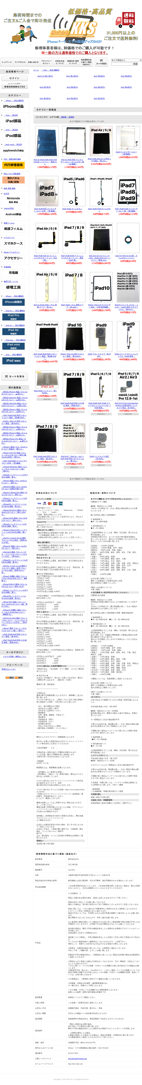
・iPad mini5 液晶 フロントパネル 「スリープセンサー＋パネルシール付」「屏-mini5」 (14, 554)
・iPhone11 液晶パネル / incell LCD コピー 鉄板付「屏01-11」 (14, 448)
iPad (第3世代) (45, 98)
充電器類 (14, 271)
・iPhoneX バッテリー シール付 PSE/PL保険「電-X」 (14, 525)
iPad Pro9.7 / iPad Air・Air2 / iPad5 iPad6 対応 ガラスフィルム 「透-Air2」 (72, 458)
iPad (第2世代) (72, 98)
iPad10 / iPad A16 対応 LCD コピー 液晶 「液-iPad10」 (72, 355)
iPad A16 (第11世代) (45, 76)
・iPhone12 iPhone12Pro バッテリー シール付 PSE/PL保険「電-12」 (14, 532)
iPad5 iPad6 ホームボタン (72, 209)
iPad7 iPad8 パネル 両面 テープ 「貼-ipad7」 (72, 306)
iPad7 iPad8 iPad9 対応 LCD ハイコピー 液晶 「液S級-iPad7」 (45, 356)
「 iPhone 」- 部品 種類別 (14, 105)
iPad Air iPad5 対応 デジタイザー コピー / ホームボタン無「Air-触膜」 (72, 162)
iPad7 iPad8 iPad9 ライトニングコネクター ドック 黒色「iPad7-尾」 (72, 258)
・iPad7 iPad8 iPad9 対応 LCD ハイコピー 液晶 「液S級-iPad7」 (14, 416)
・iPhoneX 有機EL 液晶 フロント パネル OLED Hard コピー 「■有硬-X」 (14, 578)
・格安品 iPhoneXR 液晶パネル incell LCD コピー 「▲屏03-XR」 (14, 404)
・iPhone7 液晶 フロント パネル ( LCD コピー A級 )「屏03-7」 (14, 629)
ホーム (36, 70)
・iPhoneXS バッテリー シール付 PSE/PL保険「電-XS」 (14, 561)
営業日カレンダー (8, 669)
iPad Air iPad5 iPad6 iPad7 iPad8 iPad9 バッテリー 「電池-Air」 (45, 162)
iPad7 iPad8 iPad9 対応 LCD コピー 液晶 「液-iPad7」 (45, 457)
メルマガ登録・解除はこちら (14, 656)
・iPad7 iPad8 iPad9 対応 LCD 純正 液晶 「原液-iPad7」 (14, 641)
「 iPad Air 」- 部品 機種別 (14, 330)
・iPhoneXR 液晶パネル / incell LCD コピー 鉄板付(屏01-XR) (14, 488)
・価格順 (63, 117)
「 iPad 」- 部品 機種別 (14, 359)
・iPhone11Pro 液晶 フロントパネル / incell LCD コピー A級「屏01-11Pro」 (14, 604)
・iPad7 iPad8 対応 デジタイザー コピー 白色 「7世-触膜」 (14, 462)
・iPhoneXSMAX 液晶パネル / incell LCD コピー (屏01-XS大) (14, 585)
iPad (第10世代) (72, 76)
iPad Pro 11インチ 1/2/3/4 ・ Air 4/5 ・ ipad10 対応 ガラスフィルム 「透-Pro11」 (126, 307)
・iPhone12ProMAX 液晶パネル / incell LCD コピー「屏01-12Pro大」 (14, 512)
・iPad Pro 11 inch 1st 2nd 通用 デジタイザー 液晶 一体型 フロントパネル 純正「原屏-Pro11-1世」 (14, 569)
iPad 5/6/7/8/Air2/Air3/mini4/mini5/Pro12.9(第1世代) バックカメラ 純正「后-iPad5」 (126, 405)
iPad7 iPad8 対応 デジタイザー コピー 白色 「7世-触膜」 (45, 210)
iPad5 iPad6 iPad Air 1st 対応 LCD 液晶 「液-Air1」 (99, 160)
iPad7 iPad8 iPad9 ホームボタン (99, 210)
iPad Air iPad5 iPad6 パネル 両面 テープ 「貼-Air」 (45, 306)
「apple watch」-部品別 (14, 149)
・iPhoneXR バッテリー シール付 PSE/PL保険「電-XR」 (13, 597)
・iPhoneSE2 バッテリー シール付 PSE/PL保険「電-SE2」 (13, 505)
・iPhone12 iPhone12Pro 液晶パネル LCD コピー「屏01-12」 (14, 493)
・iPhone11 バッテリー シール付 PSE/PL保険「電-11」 (14, 499)
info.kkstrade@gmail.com (77, 1059)
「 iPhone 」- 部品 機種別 (14, 301)
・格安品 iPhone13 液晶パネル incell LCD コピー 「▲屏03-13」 (14, 434)
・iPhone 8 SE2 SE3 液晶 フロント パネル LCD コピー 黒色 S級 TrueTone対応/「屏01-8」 (13, 455)
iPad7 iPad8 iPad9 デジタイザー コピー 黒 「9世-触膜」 (126, 210)
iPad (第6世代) (72, 87)
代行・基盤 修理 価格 (14, 164)
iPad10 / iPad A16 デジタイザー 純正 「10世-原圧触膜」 (99, 306)
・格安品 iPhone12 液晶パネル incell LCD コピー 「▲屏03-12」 (14, 428)
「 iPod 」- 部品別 (14, 134)
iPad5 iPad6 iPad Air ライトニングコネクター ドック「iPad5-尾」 (45, 258)
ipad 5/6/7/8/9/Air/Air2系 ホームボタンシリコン (126, 257)
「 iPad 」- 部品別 (14, 120)
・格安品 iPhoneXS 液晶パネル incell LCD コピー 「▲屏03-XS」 (14, 399)
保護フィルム (14, 228)
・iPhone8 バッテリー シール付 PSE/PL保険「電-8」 (14, 476)
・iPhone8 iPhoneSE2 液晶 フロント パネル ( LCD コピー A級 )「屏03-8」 (14, 469)
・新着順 (70, 117)
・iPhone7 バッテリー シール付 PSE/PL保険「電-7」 (14, 591)
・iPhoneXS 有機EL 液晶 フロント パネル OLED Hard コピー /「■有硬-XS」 (14, 612)
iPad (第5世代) (99, 87)
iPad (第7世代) (45, 87)
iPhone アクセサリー (14, 257)
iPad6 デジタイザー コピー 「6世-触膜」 (126, 153)
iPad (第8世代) (126, 76)
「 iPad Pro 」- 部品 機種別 (14, 315)
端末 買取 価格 (9, 188)
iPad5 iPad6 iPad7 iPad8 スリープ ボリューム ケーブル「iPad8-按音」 (99, 405)
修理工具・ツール (14, 286)
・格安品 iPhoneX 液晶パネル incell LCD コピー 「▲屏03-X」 (14, 393)
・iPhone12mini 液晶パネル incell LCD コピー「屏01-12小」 (14, 519)
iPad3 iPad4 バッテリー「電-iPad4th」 (45, 392)
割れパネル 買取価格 (14, 178)
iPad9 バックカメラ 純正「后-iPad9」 (99, 457)
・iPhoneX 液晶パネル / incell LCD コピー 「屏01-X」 (14, 482)
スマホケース (14, 242)
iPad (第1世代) (99, 98)
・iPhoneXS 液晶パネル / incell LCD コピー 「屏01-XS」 (14, 547)
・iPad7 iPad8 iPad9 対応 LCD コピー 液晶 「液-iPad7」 (14, 635)
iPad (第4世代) (126, 87)
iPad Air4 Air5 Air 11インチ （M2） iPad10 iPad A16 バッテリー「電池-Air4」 (99, 258)
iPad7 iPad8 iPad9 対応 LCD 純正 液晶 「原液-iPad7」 (72, 404)
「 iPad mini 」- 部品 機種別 (14, 345)
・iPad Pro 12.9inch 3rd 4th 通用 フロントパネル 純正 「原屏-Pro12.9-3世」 (14, 540)
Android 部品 (14, 213)
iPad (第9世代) (99, 76)
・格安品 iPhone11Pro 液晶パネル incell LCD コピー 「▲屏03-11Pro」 (14, 441)
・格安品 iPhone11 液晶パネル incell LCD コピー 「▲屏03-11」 (14, 410)
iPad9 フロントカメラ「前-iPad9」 (99, 355)
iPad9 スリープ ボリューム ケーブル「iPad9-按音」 (126, 355)
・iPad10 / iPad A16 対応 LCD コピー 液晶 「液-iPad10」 (14, 422)
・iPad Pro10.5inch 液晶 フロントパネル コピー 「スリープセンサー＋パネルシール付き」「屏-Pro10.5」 (14, 621)
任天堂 (14, 198)
